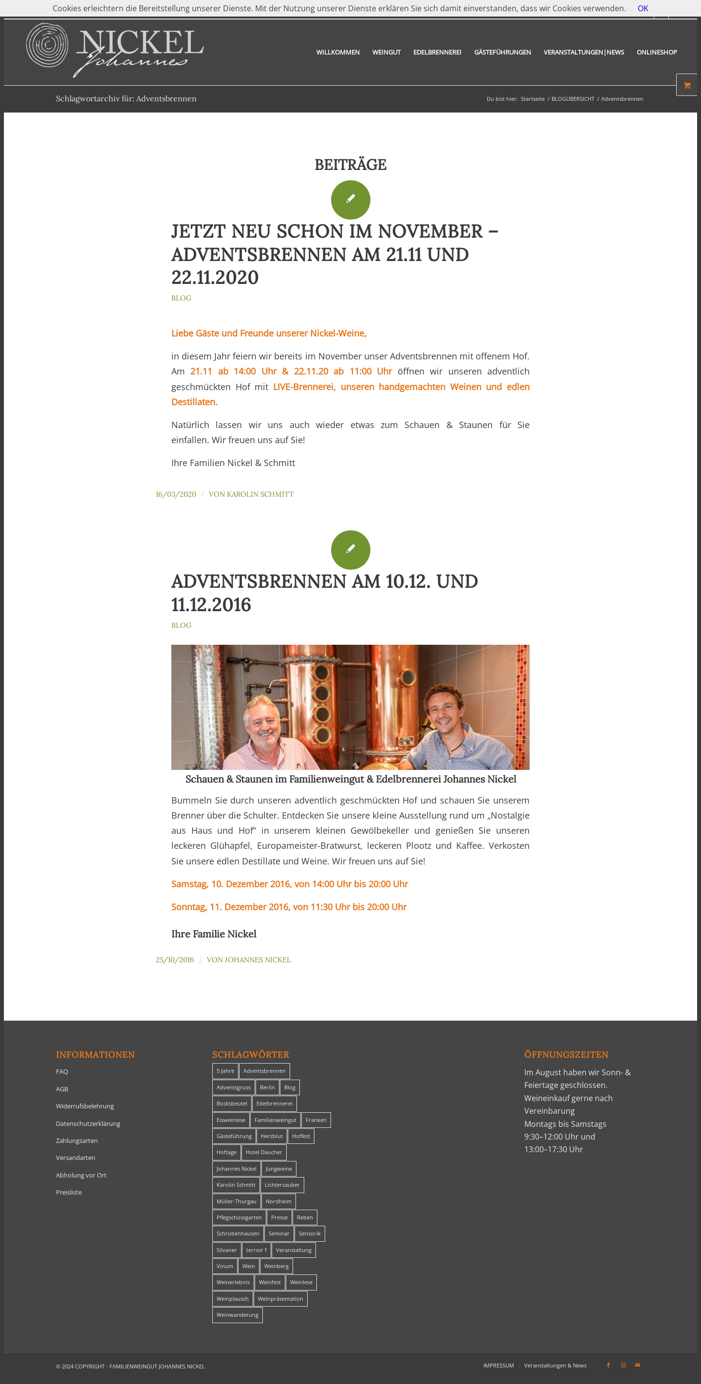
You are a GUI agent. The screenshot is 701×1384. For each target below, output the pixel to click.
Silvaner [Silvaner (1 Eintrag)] (227, 1249)
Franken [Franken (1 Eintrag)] (316, 1119)
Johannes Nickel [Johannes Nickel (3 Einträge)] (237, 1168)
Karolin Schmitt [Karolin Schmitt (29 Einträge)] (236, 1184)
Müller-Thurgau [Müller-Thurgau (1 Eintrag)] (237, 1201)
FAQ (62, 1071)
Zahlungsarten (77, 1140)
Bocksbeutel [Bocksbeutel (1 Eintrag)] (232, 1103)
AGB (62, 1089)
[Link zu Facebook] (608, 1365)
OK (643, 8)
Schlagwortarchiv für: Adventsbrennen (126, 98)
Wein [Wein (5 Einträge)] (248, 1266)
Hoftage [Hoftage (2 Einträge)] (227, 1152)
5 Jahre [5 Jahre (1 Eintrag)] (225, 1070)
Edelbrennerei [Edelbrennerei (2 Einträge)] (275, 1103)
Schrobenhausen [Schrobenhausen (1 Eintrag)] (238, 1233)
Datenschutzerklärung (88, 1123)
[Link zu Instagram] (623, 1365)
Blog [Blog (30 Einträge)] (289, 1087)
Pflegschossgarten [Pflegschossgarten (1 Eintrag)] (239, 1217)
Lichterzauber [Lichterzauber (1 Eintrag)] (282, 1184)
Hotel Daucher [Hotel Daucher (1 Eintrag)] (264, 1152)
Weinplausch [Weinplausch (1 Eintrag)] (233, 1298)
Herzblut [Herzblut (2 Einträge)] (272, 1136)
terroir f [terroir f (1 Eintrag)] (256, 1249)
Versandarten (75, 1157)
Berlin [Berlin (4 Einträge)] (267, 1087)
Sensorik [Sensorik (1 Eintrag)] (310, 1233)
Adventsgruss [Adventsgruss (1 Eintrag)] (234, 1087)
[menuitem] (338, 52)
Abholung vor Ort (81, 1175)
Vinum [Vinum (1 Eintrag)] (225, 1266)
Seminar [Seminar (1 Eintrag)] (279, 1233)
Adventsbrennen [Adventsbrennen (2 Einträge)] (264, 1070)
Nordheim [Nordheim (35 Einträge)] (279, 1201)
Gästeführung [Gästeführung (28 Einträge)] (234, 1136)
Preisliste (69, 1192)
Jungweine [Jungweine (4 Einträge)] (279, 1168)
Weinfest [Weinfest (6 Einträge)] (270, 1282)
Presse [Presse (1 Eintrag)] (279, 1217)
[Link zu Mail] (637, 1365)
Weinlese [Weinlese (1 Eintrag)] (301, 1282)
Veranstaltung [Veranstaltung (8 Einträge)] (294, 1249)
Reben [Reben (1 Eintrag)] (305, 1217)
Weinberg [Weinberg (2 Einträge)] (276, 1266)
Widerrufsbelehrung (85, 1106)
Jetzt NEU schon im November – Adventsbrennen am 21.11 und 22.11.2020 (335, 254)
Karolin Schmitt (260, 494)
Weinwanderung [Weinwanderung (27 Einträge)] (237, 1314)
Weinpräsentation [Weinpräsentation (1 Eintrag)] (280, 1298)
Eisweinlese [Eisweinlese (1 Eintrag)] (231, 1119)
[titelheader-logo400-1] (115, 52)
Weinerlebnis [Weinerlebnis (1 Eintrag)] (233, 1282)
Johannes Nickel (258, 959)
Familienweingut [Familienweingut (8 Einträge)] (275, 1119)
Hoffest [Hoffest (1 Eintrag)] (301, 1136)
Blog (181, 297)
